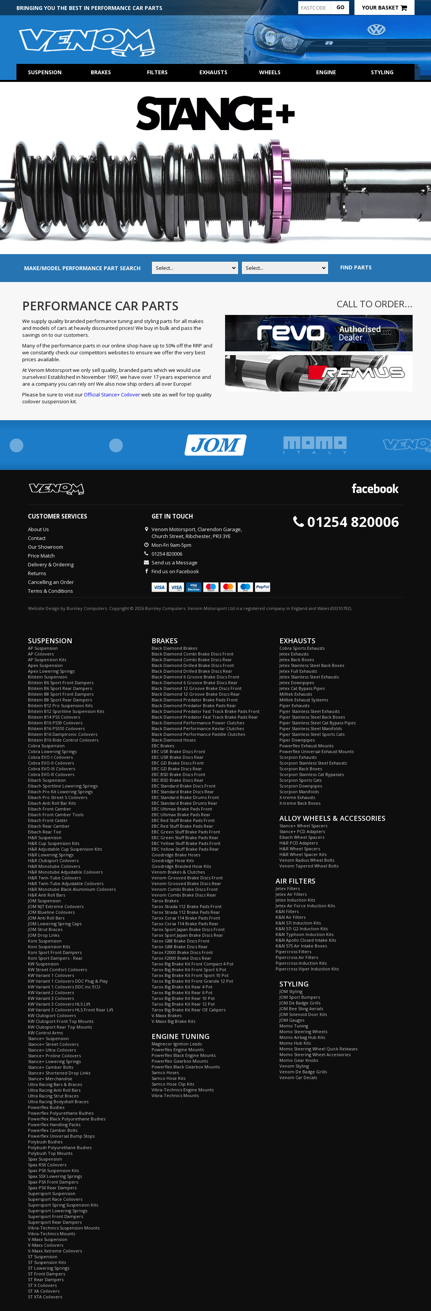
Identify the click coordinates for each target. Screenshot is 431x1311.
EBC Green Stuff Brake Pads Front (186, 832)
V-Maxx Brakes (166, 1015)
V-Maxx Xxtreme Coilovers (55, 1251)
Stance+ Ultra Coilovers (52, 1050)
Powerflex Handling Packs (54, 1124)
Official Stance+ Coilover (112, 394)
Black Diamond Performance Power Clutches (198, 723)
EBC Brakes (163, 745)
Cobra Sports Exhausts (302, 648)
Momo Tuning (293, 1026)
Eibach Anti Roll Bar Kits (52, 803)
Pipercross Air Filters (297, 957)
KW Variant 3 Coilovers (51, 998)
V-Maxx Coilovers (45, 1245)
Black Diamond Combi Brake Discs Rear (192, 659)
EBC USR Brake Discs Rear (178, 757)
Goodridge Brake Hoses (176, 855)
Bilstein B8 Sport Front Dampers (60, 694)
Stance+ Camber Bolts (50, 1067)
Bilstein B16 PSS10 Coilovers (56, 728)
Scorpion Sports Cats (300, 780)
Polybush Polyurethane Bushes (59, 1147)
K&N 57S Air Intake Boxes (301, 946)
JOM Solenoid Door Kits (303, 1014)
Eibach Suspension (47, 780)
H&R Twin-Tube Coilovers (54, 878)
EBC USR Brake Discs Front (178, 751)
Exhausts (213, 72)
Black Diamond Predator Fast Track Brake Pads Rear (205, 717)
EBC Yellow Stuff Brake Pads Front (186, 843)
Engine (326, 72)
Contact (37, 538)
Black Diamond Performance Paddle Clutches (198, 734)
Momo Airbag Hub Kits (302, 1037)
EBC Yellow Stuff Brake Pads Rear (185, 849)
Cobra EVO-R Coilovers (51, 774)
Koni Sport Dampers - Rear (55, 958)
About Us (38, 529)
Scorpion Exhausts (298, 757)
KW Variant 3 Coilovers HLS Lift (59, 1004)
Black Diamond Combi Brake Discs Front (192, 654)
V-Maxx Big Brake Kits (173, 1021)
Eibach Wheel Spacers (301, 837)
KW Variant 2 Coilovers (51, 992)
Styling (382, 72)
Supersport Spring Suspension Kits (63, 1205)
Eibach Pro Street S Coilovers (57, 797)
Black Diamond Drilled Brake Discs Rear (192, 671)
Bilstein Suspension (47, 677)
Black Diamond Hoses (174, 740)
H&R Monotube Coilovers (54, 866)
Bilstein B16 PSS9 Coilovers (55, 723)
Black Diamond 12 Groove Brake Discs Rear (196, 694)
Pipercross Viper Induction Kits (307, 969)
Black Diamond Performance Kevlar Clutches (198, 728)
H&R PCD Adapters (298, 843)
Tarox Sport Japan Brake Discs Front (188, 929)
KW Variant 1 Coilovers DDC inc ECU (64, 987)
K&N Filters (287, 911)
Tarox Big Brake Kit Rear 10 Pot (183, 998)
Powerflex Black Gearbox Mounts (186, 1067)
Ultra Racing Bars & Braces (55, 1084)
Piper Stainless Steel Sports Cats (311, 734)
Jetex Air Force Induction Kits (305, 905)
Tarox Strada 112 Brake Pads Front (187, 906)
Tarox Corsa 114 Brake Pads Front (186, 918)
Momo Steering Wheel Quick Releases (318, 1049)
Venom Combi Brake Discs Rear (184, 895)
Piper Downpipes (297, 740)
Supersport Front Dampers (55, 1216)
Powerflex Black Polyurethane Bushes (66, 1119)
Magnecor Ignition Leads (177, 1044)
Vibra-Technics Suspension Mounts (64, 1228)
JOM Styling (290, 991)
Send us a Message (175, 562)
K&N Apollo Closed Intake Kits (306, 940)
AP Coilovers (41, 654)
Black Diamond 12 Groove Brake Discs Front (197, 688)
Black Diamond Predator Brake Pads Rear (194, 705)
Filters (157, 72)
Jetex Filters (288, 888)
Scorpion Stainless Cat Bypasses (311, 774)
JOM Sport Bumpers (299, 997)
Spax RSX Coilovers (47, 1165)
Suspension (45, 72)
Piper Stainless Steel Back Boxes (312, 717)
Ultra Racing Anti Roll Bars (54, 1090)
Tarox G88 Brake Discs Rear (180, 946)
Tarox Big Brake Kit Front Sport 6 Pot (189, 969)
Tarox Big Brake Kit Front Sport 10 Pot (190, 975)
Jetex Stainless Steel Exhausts (309, 677)
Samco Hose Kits (168, 1078)
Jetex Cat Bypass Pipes (302, 688)
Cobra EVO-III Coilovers (51, 768)
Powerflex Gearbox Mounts (180, 1061)
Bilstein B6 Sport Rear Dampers (60, 688)
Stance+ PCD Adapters (302, 831)
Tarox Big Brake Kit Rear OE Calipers (188, 1010)
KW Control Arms (45, 1032)
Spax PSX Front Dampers (53, 1182)
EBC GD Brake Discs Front (178, 763)
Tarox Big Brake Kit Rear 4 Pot (182, 987)
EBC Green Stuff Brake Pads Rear (185, 837)
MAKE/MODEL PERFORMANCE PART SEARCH (82, 268)
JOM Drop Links (43, 935)
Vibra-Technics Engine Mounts (183, 1089)
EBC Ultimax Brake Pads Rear (181, 814)
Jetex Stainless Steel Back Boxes (311, 665)
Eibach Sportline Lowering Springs (63, 786)
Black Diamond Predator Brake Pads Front (195, 700)
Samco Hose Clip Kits (173, 1084)
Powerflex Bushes (46, 1107)
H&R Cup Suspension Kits (53, 843)
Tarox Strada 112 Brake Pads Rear (186, 912)
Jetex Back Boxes (296, 659)
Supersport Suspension (51, 1193)
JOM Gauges (291, 1020)
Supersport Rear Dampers (55, 1222)
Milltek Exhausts (295, 694)
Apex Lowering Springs (51, 671)
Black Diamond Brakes (174, 648)
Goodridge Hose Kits (173, 860)
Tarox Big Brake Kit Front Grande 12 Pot (192, 981)
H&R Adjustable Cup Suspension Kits (65, 849)
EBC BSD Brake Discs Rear (178, 780)
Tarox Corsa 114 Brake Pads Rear (185, 923)
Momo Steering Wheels (303, 1031)
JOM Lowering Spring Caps (55, 923)
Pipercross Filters (293, 951)
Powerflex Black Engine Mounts (184, 1055)
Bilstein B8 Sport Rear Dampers (60, 700)
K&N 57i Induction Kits (298, 923)
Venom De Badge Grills (303, 1072)
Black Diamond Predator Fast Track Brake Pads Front (206, 711)
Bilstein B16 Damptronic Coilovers (62, 734)
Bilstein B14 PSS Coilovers (54, 717)
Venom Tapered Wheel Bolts (308, 866)
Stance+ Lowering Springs (54, 1061)
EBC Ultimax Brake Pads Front (182, 809)
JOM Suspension (44, 900)
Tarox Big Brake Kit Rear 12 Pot (183, 1004)
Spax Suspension (45, 1159)
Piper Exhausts (294, 705)
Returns (37, 573)
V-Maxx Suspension (47, 1239)
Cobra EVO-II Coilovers (51, 763)
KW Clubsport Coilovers (52, 1015)
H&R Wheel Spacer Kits (303, 854)
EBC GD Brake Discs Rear (177, 768)
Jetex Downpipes (296, 682)
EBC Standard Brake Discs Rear (183, 791)
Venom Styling (294, 1066)
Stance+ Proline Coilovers (54, 1055)
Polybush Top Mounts (50, 1153)
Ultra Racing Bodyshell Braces (58, 1101)
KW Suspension (43, 964)
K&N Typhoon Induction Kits (304, 934)
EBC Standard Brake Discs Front (184, 786)
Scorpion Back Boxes (300, 768)
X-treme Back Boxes (299, 803)
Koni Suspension (45, 941)
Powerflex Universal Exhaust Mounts (316, 751)
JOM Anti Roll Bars (46, 918)
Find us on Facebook (175, 571)
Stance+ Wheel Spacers (303, 825)
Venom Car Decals (298, 1077)
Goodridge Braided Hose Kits (181, 866)
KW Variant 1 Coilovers (51, 975)
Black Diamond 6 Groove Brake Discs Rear (195, 682)
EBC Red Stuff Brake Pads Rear (182, 826)
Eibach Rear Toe (44, 832)
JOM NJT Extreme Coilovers (55, 906)
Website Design (43, 608)
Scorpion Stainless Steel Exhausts (313, 763)
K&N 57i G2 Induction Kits (302, 928)
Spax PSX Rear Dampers (52, 1187)
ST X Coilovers (42, 1285)
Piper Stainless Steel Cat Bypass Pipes (317, 723)
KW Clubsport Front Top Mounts (60, 1021)
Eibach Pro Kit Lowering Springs (60, 791)
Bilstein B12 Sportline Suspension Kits (66, 711)
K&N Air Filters (290, 917)
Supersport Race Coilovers (55, 1199)
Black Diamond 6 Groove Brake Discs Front (195, 677)
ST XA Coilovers (43, 1291)
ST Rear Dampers (46, 1279)
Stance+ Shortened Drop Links (59, 1073)
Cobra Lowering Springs (52, 751)
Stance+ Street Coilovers (53, 1044)
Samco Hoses (165, 1072)
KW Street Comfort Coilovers (57, 969)
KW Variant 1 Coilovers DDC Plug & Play (68, 981)
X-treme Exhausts (297, 797)
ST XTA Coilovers (45, 1297)
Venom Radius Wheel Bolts (306, 860)
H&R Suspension (45, 837)
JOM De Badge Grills (299, 1003)
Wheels (270, 72)
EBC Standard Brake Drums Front (185, 797)
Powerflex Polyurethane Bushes (60, 1113)
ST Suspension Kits (47, 1262)
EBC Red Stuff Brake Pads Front (183, 820)
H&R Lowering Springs (50, 855)
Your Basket (384, 7)
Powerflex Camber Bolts (52, 1130)
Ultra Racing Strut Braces (53, 1096)
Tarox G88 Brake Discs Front (180, 941)
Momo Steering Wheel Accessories (315, 1054)
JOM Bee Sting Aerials (301, 1008)
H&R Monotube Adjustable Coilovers (65, 872)
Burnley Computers (87, 608)
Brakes (101, 72)
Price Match (41, 555)
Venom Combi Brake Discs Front (185, 889)
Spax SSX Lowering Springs (55, 1176)
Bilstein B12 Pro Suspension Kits (60, 705)
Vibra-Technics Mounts (51, 1233)
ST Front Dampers (46, 1274)
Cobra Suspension (46, 745)
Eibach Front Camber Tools (55, 814)
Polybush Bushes (45, 1142)
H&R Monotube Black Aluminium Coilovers (72, 889)
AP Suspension (43, 648)
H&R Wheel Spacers (299, 848)
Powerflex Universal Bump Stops (61, 1136)
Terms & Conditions (50, 590)
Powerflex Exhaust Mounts (306, 745)
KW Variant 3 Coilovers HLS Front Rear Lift (70, 1010)
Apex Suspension (45, 665)
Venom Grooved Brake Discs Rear (186, 883)
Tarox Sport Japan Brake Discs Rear (187, 935)
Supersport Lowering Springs (57, 1210)
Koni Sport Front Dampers (55, 952)
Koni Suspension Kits (49, 946)
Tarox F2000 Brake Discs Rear (181, 958)
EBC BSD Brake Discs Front (178, 774)
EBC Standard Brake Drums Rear (184, 803)
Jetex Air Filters (291, 894)
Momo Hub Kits (295, 1043)
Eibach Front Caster (48, 820)
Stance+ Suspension (48, 1038)
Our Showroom (45, 546)
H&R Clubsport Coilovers (53, 860)
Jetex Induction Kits (295, 900)
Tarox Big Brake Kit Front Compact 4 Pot (192, 964)
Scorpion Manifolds (299, 791)
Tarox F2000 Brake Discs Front (182, 952)
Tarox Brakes (165, 900)
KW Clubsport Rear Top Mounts (60, 1027)
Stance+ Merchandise (50, 1078)
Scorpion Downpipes (300, 786)
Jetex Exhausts (294, 654)
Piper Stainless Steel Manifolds (310, 728)
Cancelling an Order (51, 582)
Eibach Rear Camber (49, 826)
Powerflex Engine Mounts (178, 1049)
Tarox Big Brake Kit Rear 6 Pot (182, 992)
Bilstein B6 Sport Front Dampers (60, 682)
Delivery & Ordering (50, 564)
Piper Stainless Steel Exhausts (309, 711)
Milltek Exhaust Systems (303, 700)
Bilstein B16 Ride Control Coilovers (63, 740)
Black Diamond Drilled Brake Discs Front (193, 665)
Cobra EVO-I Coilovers (50, 757)
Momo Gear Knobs (298, 1060)
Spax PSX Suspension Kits (53, 1170)
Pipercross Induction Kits (301, 963)
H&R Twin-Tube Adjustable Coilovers (65, 883)
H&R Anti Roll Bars (46, 895)
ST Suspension (42, 1256)
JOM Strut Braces (45, 929)
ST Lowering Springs (48, 1268)
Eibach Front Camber (49, 809)
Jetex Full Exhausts (298, 671)
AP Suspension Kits (47, 659)
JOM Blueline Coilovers (51, 912)
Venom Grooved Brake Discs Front (187, 878)
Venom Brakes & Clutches (178, 872)
